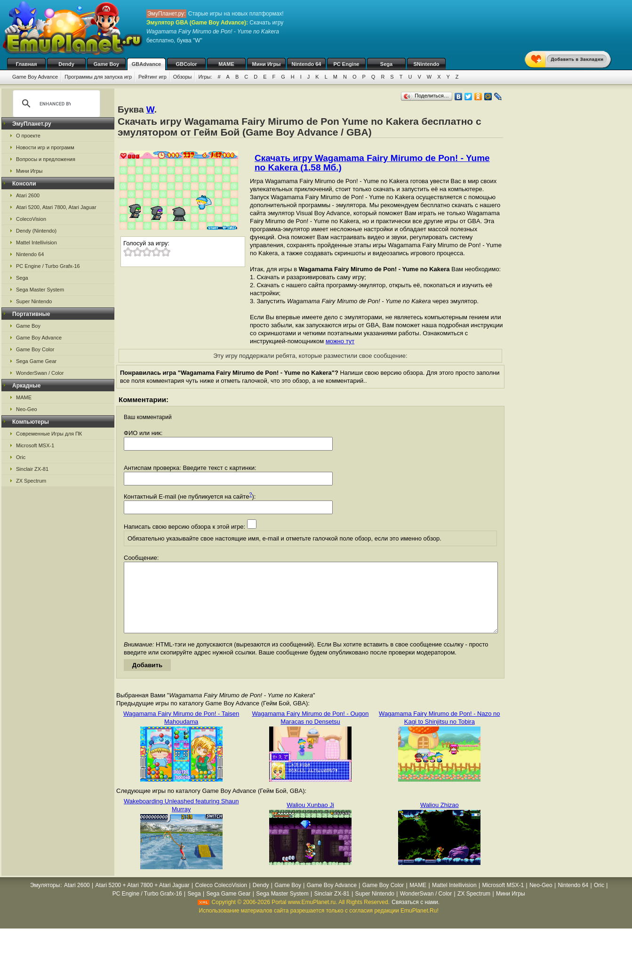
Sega (386, 64)
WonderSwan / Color (40, 373)
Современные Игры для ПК (49, 433)
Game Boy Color (35, 349)
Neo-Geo (26, 409)
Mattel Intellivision (36, 242)
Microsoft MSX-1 (35, 445)
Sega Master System (40, 289)
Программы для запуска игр (98, 77)
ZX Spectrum (31, 481)
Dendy (66, 64)
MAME (226, 64)
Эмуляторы (45, 899)
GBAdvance (146, 64)
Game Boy (106, 64)
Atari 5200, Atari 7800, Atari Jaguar (56, 207)
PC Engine (346, 64)
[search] (55, 103)
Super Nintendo (34, 301)
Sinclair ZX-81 (32, 469)
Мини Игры (266, 64)
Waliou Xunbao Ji (310, 819)
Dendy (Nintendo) (36, 231)
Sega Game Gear (36, 361)
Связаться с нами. (416, 916)
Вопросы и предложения (45, 159)
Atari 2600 (28, 195)
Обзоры (182, 77)
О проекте (28, 135)
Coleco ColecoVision (221, 899)
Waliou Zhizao (439, 819)
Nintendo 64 (306, 64)
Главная (26, 64)
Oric (20, 457)
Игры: (205, 77)
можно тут (340, 341)
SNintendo (427, 64)
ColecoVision (31, 219)
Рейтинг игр (152, 77)
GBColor (186, 64)
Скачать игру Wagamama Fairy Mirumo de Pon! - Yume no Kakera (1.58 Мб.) (372, 162)
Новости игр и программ (45, 147)
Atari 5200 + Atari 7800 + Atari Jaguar (143, 899)
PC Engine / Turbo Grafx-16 (48, 266)
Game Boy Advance (35, 77)
